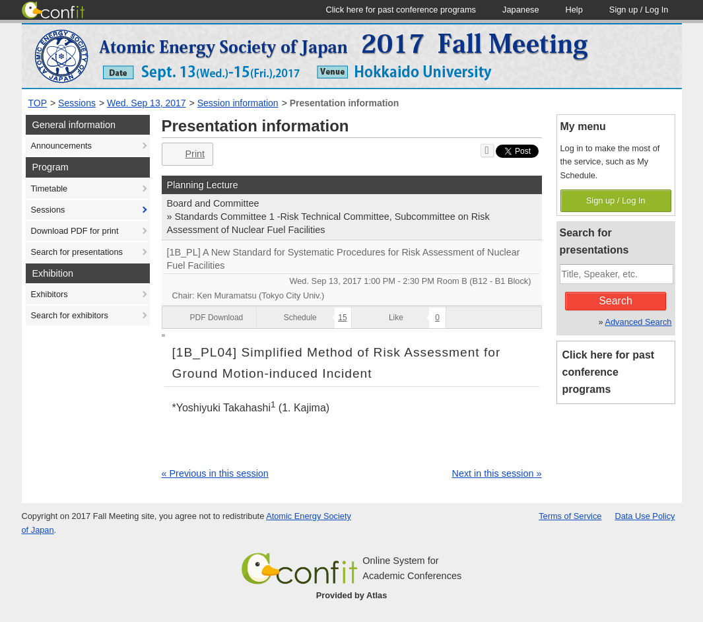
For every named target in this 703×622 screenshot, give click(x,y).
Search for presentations (77, 252)
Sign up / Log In (616, 200)
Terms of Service (570, 516)
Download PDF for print (75, 231)
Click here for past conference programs (608, 372)
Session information (238, 103)
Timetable (49, 188)
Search (615, 300)
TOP (38, 103)
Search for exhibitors (69, 315)
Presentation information (344, 103)
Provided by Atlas (351, 595)
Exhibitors (49, 294)
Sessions (77, 103)
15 (342, 317)
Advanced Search (638, 322)
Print (186, 154)
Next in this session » (497, 473)
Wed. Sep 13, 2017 (146, 103)
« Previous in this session (215, 473)
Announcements (61, 146)
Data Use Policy (645, 516)
